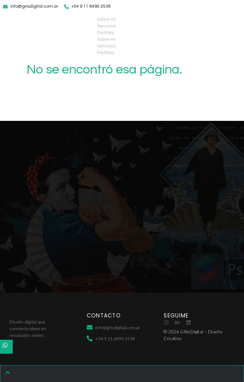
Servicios (106, 26)
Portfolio (105, 33)
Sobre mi (106, 19)
